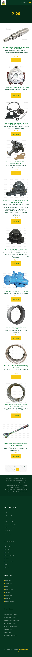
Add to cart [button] (16, 59)
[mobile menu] (29, 2)
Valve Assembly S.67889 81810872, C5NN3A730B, (16, 87)
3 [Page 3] (14, 466)
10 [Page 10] (24, 466)
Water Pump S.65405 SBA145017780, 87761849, (16, 291)
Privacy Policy (16, 651)
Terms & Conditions (23, 649)
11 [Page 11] (14, 469)
